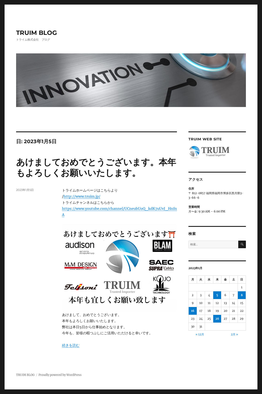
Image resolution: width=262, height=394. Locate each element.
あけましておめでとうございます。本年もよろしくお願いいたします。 (96, 167)
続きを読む (70, 345)
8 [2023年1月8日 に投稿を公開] (242, 295)
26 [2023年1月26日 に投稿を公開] (217, 319)
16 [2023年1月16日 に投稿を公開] (192, 311)
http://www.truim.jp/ (82, 196)
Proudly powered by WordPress (60, 375)
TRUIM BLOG (36, 32)
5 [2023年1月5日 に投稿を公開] (217, 295)
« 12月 (200, 334)
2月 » (234, 334)
